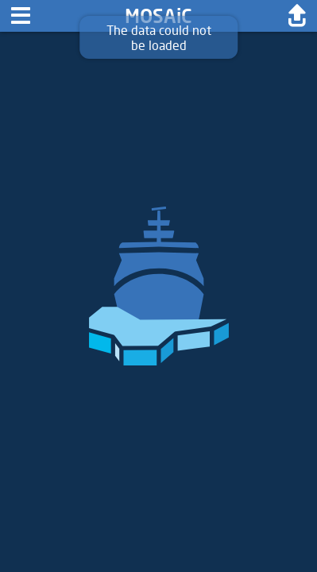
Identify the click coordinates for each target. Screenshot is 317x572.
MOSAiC (158, 15)
